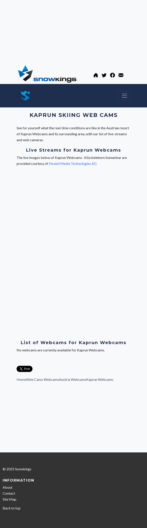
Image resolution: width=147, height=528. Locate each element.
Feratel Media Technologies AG (73, 163)
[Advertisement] (73, 31)
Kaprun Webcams (99, 379)
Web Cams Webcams (42, 379)
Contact (9, 493)
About (7, 487)
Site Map (9, 499)
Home (21, 379)
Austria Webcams (72, 379)
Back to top (12, 508)
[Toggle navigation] (124, 95)
